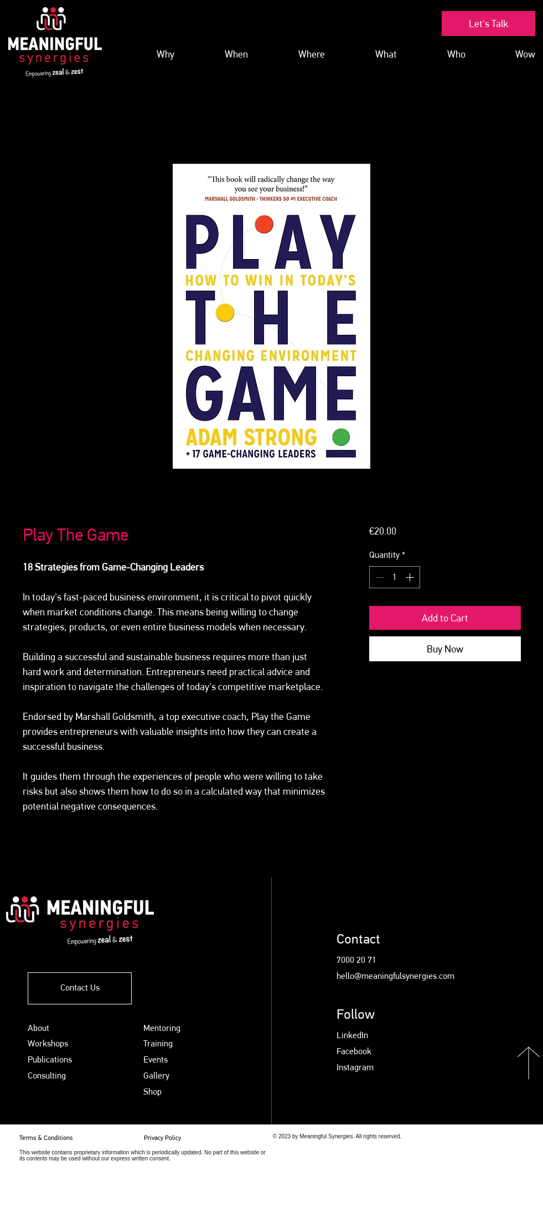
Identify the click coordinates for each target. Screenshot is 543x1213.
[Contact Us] (80, 988)
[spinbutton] (394, 577)
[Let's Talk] (488, 23)
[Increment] (410, 577)
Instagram (355, 1067)
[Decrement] (378, 577)
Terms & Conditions (46, 1138)
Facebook (354, 1051)
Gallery (156, 1075)
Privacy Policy (163, 1138)
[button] (369, 54)
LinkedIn (352, 1035)
